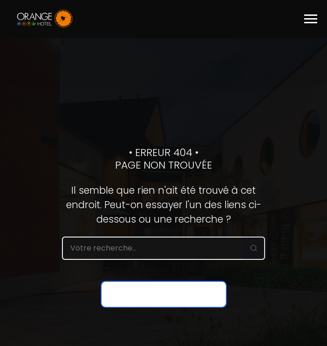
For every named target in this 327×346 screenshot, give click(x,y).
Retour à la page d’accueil (163, 294)
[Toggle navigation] (310, 19)
